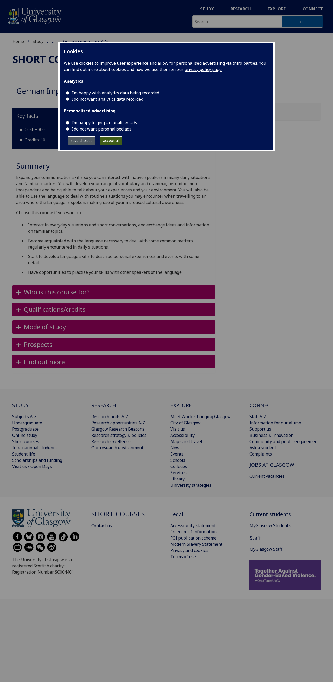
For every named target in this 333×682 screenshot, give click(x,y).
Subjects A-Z (24, 416)
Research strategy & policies (118, 435)
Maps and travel (186, 441)
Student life (23, 454)
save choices (81, 140)
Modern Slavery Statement (196, 544)
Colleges (178, 466)
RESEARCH (103, 405)
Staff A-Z (257, 416)
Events (176, 454)
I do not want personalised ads (101, 129)
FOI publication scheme (193, 538)
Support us (260, 429)
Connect (313, 9)
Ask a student (262, 448)
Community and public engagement (284, 441)
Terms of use (183, 557)
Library (177, 479)
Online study (24, 435)
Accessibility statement (193, 525)
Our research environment (117, 448)
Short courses (52, 59)
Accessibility (182, 435)
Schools (177, 460)
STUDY (20, 405)
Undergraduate (27, 423)
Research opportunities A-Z (118, 423)
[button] (113, 292)
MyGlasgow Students (270, 525)
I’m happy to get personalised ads (104, 123)
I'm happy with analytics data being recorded (115, 93)
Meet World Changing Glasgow (200, 416)
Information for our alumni (276, 423)
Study (207, 9)
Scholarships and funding (37, 460)
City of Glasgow (185, 423)
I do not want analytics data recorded (107, 99)
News (176, 448)
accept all (111, 140)
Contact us (101, 526)
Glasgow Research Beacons (117, 429)
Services (178, 473)
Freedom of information (193, 532)
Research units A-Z (109, 416)
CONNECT (261, 405)
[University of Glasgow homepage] (34, 15)
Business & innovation (271, 435)
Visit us (177, 429)
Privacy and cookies (189, 550)
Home (18, 41)
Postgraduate (25, 429)
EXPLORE (181, 405)
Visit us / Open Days (32, 466)
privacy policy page (203, 69)
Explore (277, 9)
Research (240, 9)
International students (34, 448)
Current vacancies (267, 476)
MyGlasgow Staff (265, 549)
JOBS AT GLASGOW (271, 464)
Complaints (260, 454)
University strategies (191, 485)
